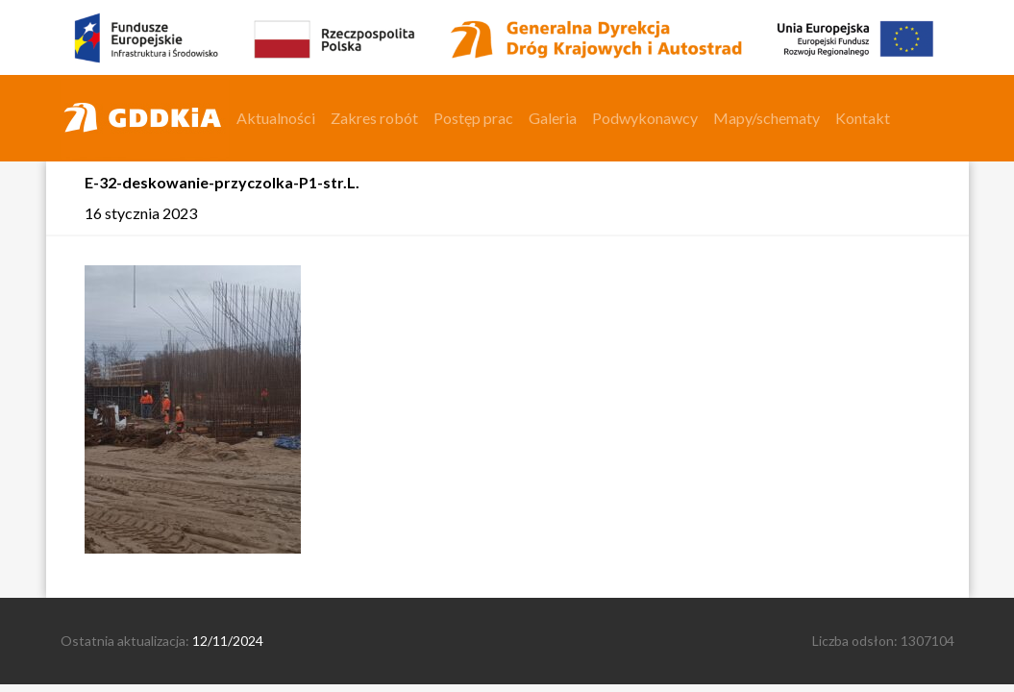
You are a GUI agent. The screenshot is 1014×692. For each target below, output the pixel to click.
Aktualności (275, 118)
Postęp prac (473, 118)
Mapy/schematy (766, 118)
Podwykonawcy (645, 118)
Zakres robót (374, 118)
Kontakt (862, 118)
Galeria (553, 118)
